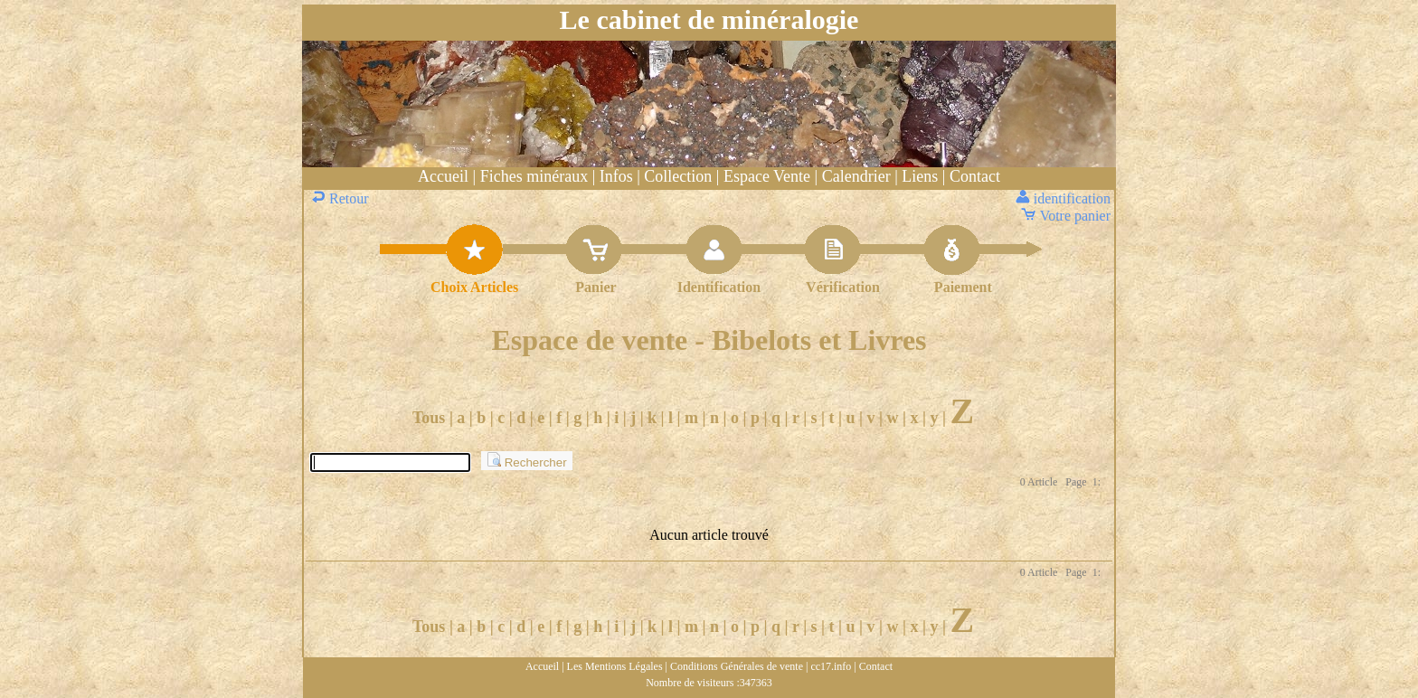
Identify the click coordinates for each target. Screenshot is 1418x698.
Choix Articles (474, 287)
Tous (428, 418)
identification (1065, 198)
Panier (595, 287)
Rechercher (527, 460)
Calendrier (856, 176)
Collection (678, 176)
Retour (342, 198)
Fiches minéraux (534, 176)
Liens (920, 176)
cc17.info (830, 666)
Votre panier (1067, 215)
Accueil (443, 176)
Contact (975, 176)
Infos (616, 176)
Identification (719, 287)
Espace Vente (766, 176)
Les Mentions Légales (615, 666)
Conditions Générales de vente (736, 666)
